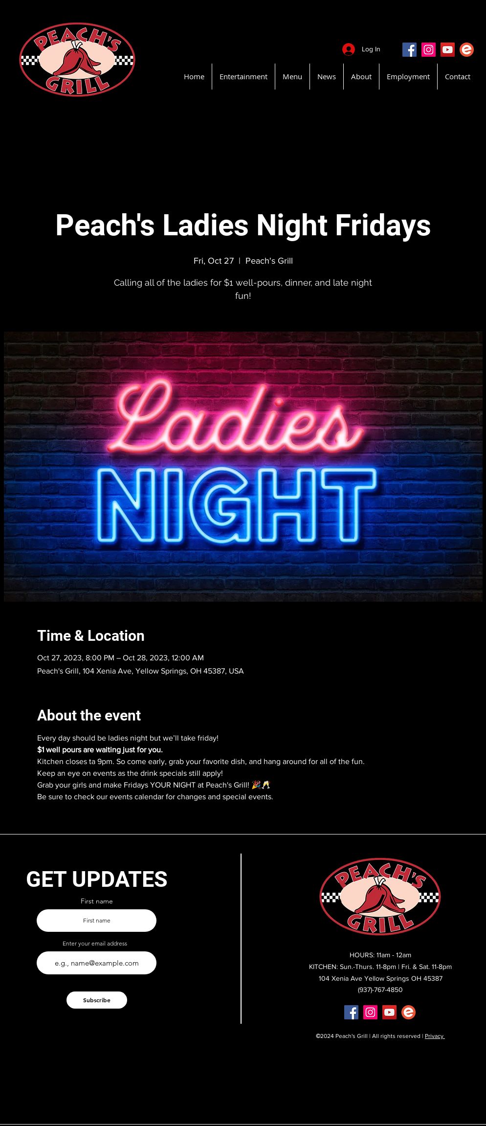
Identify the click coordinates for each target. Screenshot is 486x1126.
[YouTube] (448, 50)
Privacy (435, 1036)
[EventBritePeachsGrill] (467, 50)
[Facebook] (409, 50)
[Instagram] (428, 50)
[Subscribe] (96, 1000)
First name (97, 901)
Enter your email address (95, 943)
